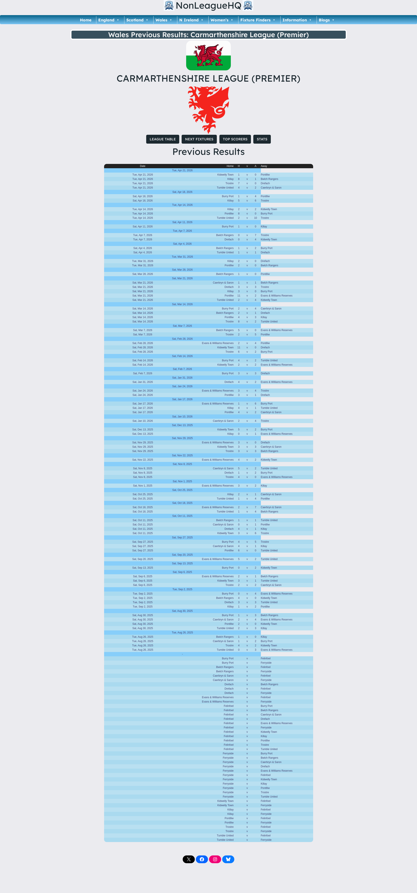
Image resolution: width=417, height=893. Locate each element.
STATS (262, 139)
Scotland (137, 20)
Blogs (327, 20)
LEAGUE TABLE (163, 139)
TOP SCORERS (235, 139)
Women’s (222, 20)
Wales (164, 20)
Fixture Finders (258, 20)
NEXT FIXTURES (199, 139)
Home (86, 19)
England (109, 20)
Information (297, 20)
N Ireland (191, 20)
